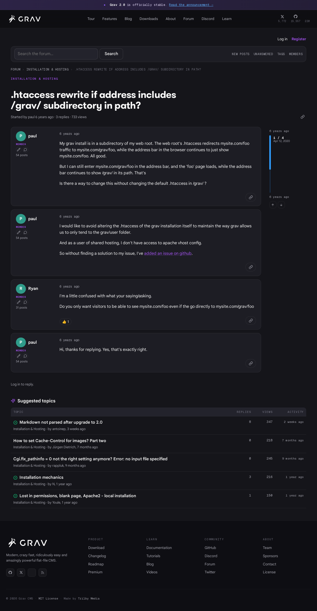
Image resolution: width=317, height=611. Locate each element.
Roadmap (96, 564)
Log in (283, 39)
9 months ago (293, 458)
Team (267, 547)
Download (96, 547)
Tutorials (153, 556)
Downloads (149, 18)
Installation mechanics (41, 477)
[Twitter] (282, 19)
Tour (91, 18)
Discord (208, 18)
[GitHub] (295, 19)
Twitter (210, 572)
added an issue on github (168, 253)
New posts (240, 54)
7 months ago (293, 440)
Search (111, 53)
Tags (281, 54)
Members (296, 54)
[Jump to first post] (272, 204)
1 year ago (295, 477)
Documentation (159, 547)
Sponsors (270, 556)
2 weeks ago (294, 422)
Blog (128, 18)
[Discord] (307, 19)
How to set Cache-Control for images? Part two (59, 440)
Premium (95, 572)
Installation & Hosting (47, 69)
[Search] (56, 53)
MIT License (48, 598)
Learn (227, 18)
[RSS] (42, 572)
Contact (269, 564)
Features (109, 18)
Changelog (97, 556)
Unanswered (263, 54)
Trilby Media (89, 598)
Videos (151, 572)
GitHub (210, 547)
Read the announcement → (191, 5)
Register (299, 39)
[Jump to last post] (281, 204)
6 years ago (69, 133)
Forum (188, 18)
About (171, 18)
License (269, 572)
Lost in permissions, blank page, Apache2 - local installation (77, 495)
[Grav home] (24, 19)
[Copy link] (302, 117)
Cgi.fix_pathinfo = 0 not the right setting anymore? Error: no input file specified (90, 459)
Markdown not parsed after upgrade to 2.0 (61, 422)
